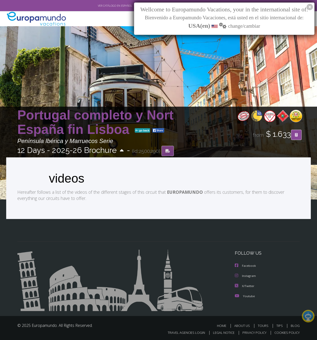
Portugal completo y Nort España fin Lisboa (95, 122)
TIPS (280, 325)
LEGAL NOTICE (220, 332)
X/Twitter (245, 285)
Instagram (245, 275)
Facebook (245, 265)
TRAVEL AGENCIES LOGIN (181, 332)
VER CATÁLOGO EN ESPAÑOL (103, 5)
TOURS (264, 325)
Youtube (245, 295)
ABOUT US (243, 325)
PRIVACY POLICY (252, 332)
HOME (223, 325)
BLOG (295, 325)
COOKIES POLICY (286, 332)
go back (142, 130)
